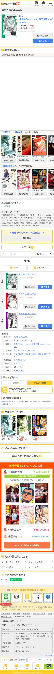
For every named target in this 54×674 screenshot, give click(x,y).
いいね (48, 601)
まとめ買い (40, 267)
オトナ (49, 660)
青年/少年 (22, 660)
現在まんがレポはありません (27, 456)
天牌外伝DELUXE (21, 337)
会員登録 (4, 401)
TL (31, 660)
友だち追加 (6, 601)
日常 (46, 354)
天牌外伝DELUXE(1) (28, 274)
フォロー (37, 601)
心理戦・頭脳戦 (37, 354)
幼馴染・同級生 (24, 354)
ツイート (5, 580)
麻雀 (15, 354)
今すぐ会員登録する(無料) (27, 545)
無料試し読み (43, 35)
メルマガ (16, 601)
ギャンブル (31, 350)
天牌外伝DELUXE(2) (28, 294)
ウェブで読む (40, 383)
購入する (43, 41)
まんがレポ (27, 247)
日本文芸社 (18, 364)
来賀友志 (28, 19)
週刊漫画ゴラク (9, 166)
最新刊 (14, 267)
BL (40, 660)
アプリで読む (14, 383)
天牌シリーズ (19, 371)
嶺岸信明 (18, 132)
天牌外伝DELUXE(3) (28, 313)
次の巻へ (40, 254)
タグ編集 (6, 206)
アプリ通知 (27, 601)
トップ (4, 660)
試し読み (27, 238)
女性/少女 (13, 660)
